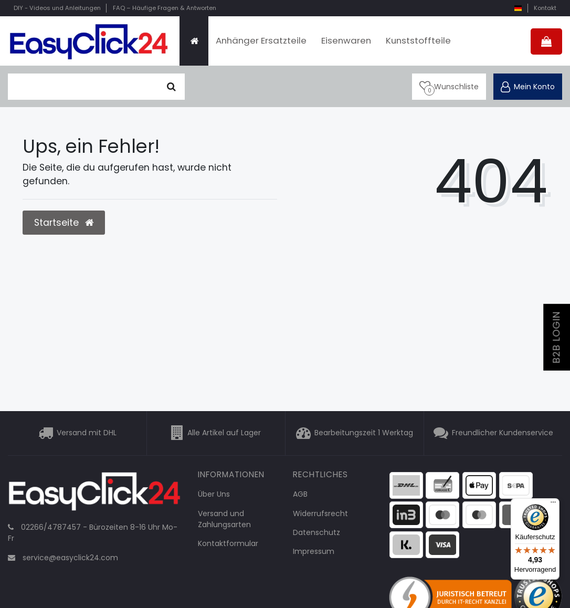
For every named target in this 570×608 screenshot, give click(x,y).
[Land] (517, 8)
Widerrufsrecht (320, 513)
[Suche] (171, 87)
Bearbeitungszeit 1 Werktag (363, 433)
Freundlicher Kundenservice (502, 433)
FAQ (164, 8)
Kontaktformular (228, 543)
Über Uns (214, 494)
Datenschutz (316, 532)
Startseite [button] (63, 222)
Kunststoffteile (418, 40)
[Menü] (553, 504)
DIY (57, 8)
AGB (300, 494)
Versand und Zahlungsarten (224, 519)
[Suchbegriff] (83, 87)
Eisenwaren (346, 40)
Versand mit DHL (87, 433)
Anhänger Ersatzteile (261, 40)
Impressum (313, 551)
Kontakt (545, 8)
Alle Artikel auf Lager (224, 433)
